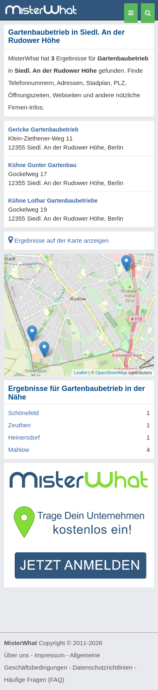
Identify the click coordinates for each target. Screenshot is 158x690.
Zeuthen (19, 425)
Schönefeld (23, 412)
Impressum (49, 655)
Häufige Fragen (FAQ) (34, 679)
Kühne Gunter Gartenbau (42, 165)
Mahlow (18, 449)
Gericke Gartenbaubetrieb (43, 129)
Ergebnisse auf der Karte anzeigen (58, 240)
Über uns (16, 655)
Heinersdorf (24, 437)
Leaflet (80, 372)
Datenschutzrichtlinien (103, 667)
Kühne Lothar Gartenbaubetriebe (53, 200)
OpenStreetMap (111, 372)
